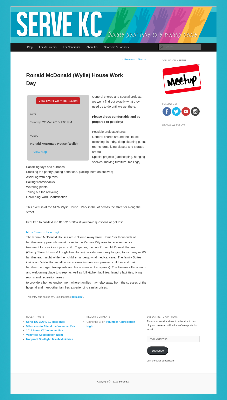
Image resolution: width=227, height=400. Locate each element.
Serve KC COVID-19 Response (45, 321)
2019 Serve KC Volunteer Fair (44, 330)
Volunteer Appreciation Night (44, 334)
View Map (40, 152)
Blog (30, 47)
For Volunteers (48, 47)
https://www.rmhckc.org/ (42, 232)
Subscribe (157, 350)
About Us (92, 47)
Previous (128, 59)
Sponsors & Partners (116, 47)
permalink (77, 297)
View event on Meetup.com (58, 100)
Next (142, 59)
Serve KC (124, 381)
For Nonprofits (71, 47)
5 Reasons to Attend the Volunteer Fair (50, 326)
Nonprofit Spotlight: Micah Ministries (49, 339)
